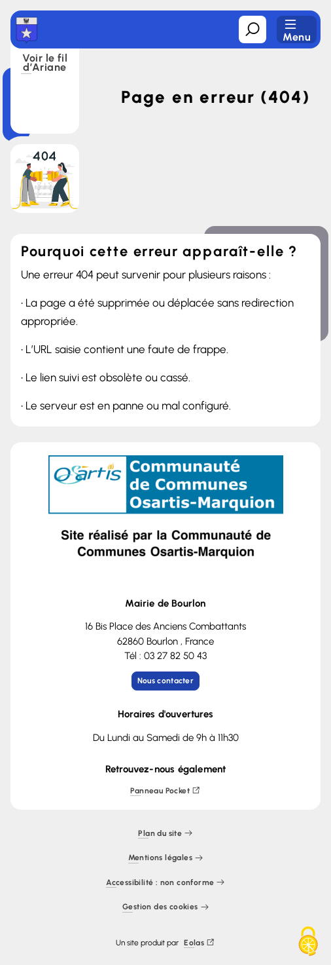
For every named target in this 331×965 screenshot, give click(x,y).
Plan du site (165, 833)
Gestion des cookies (165, 907)
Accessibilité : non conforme (165, 883)
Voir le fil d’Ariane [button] (44, 63)
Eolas (199, 943)
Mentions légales (165, 858)
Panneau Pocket (165, 791)
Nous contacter (165, 680)
